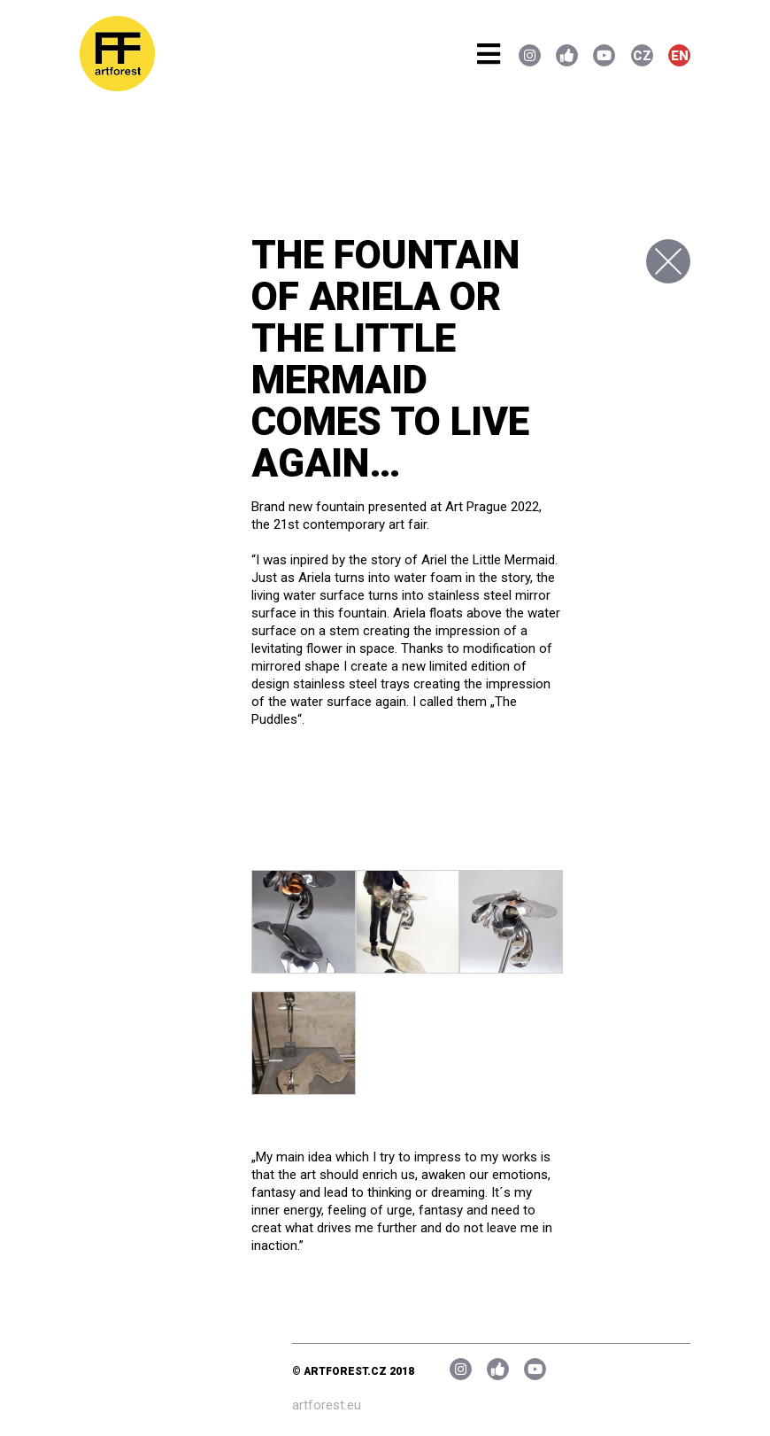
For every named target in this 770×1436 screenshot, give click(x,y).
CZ (642, 56)
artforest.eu (326, 1405)
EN (680, 56)
